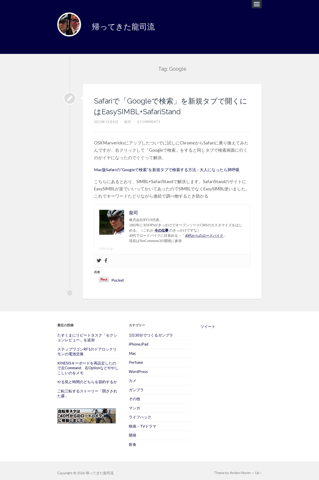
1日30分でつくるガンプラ (151, 331)
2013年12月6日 (107, 118)
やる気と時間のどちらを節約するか (87, 377)
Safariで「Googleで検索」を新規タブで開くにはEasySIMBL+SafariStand (170, 101)
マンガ (134, 403)
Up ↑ (258, 468)
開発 (132, 430)
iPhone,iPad (138, 340)
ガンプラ (136, 385)
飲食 (132, 439)
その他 (134, 394)
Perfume (136, 358)
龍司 (129, 118)
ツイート (207, 322)
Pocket (137, 276)
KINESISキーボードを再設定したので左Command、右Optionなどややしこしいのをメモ (88, 364)
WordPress (138, 367)
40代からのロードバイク (204, 232)
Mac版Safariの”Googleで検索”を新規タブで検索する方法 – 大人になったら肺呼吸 (171, 165)
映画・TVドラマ (142, 421)
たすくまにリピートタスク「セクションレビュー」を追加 (87, 333)
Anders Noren (240, 468)
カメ (132, 376)
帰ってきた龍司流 (127, 25)
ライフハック (140, 412)
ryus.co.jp (106, 244)
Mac (132, 349)
